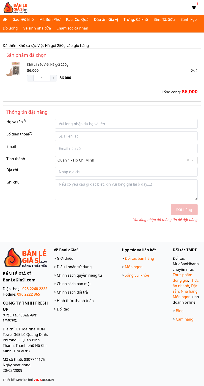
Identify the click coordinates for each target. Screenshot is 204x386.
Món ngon (134, 266)
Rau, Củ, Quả (77, 19)
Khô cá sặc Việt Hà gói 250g (47, 64)
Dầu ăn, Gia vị (106, 19)
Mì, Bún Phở (49, 19)
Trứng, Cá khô (136, 19)
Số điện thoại (19, 134)
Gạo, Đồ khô (23, 19)
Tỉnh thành (15, 158)
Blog (180, 310)
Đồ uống (10, 28)
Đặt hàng (184, 209)
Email (11, 146)
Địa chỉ (12, 169)
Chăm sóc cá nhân (72, 28)
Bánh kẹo (188, 19)
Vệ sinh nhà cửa (37, 28)
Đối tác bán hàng (139, 258)
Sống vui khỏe (137, 275)
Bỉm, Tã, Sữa (164, 19)
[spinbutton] (42, 78)
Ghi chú (12, 182)
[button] (30, 78)
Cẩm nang (184, 319)
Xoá (194, 70)
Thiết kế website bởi (28, 380)
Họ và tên (16, 121)
